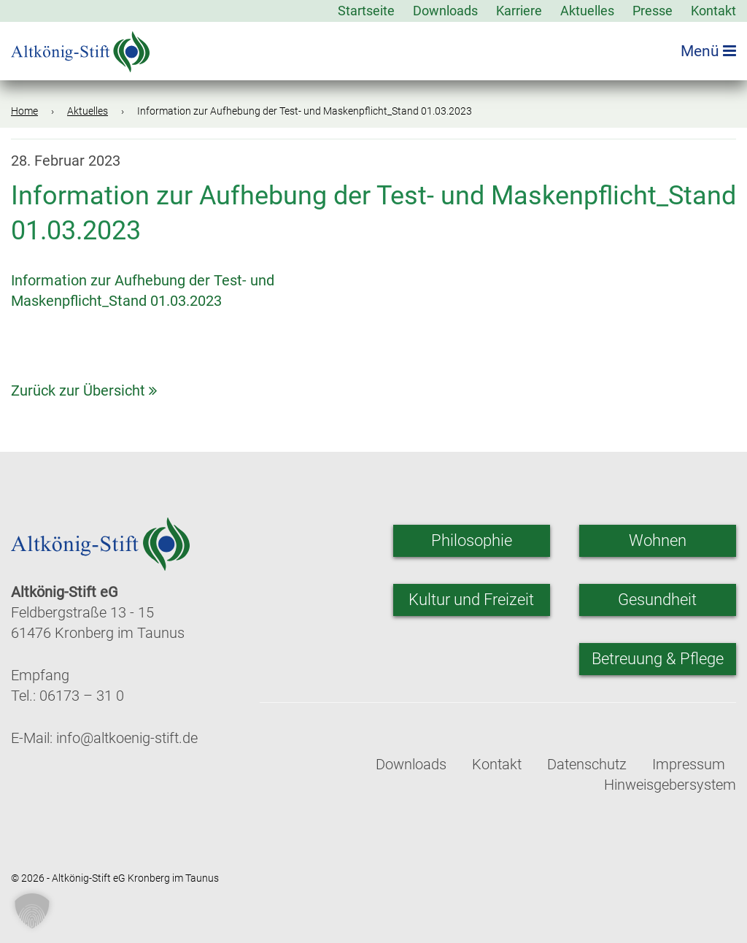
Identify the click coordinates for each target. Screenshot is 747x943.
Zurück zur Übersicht (84, 390)
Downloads (445, 10)
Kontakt (713, 10)
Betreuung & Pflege (658, 659)
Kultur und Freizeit (471, 599)
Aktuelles (587, 10)
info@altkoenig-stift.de (127, 738)
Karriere (519, 10)
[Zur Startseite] (80, 47)
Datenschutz (587, 764)
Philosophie (471, 540)
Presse (652, 10)
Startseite (366, 10)
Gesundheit (657, 599)
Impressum (688, 764)
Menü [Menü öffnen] (708, 51)
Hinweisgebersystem (670, 784)
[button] (32, 911)
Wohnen (657, 540)
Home (24, 111)
